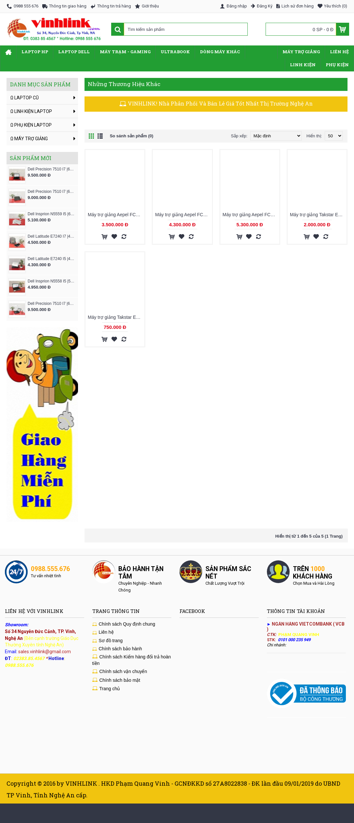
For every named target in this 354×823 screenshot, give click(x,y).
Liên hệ (103, 632)
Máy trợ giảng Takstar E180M (116, 317)
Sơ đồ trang (107, 640)
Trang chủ (106, 689)
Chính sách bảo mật (116, 680)
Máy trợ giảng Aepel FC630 (250, 215)
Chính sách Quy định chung (123, 624)
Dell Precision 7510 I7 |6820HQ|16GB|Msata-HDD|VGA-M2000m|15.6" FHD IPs (51, 303)
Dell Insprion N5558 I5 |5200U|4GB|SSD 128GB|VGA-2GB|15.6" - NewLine (51, 281)
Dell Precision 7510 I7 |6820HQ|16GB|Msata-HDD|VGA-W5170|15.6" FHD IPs (51, 169)
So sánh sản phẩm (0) (131, 135)
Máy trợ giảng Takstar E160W (318, 215)
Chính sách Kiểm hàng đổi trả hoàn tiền (131, 660)
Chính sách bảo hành (117, 649)
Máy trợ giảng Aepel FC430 (115, 215)
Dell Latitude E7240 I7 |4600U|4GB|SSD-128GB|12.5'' (51, 236)
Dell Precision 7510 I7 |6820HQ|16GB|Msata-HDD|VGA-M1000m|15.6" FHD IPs (51, 191)
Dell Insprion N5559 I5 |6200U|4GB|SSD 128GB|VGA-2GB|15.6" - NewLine (51, 214)
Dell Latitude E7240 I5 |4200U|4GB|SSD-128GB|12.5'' (51, 258)
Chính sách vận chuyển (119, 671)
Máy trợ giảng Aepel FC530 (183, 215)
